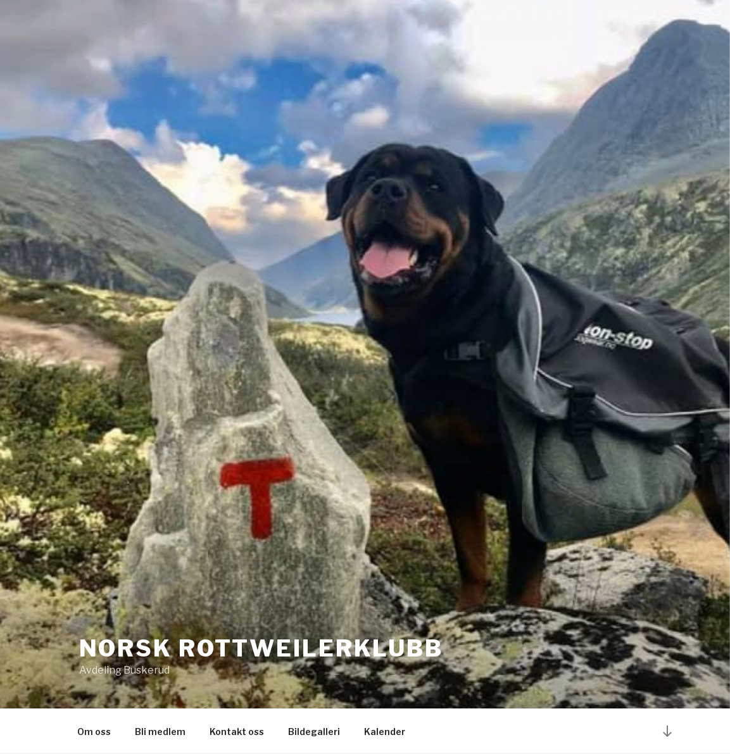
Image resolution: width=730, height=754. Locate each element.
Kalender (384, 731)
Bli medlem (160, 731)
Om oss (94, 731)
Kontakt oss (237, 731)
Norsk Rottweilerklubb (261, 648)
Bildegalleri (314, 731)
